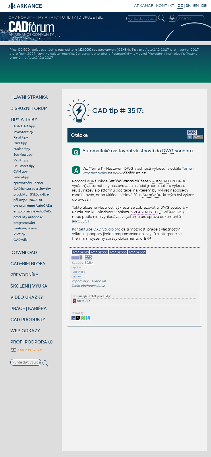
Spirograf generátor (92, 54)
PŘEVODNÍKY (24, 275)
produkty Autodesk (27, 217)
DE (204, 5)
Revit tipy (20, 137)
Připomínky (79, 281)
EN (196, 5)
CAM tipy (20, 171)
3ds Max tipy (22, 155)
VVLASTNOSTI (143, 212)
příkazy (189, 54)
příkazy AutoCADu (27, 200)
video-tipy (21, 177)
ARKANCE (144, 5)
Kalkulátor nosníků (59, 54)
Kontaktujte (93, 229)
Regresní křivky (123, 54)
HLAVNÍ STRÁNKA (29, 97)
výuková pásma (25, 228)
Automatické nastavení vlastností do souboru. (137, 151)
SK (188, 5)
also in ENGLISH (26, 350)
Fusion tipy (21, 149)
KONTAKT (165, 5)
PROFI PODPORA (28, 342)
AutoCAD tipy (23, 126)
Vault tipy (20, 160)
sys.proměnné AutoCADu (32, 206)
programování (24, 223)
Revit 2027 (27, 54)
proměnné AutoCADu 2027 (31, 58)
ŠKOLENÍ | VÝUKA (28, 286)
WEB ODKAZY (25, 330)
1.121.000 (84, 50)
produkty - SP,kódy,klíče (31, 194)
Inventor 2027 (188, 50)
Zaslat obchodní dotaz (88, 286)
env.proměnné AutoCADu (32, 211)
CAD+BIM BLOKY (28, 263)
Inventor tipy (23, 132)
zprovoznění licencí (28, 183)
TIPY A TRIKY (23, 119)
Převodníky (156, 54)
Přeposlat (99, 281)
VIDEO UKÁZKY (26, 297)
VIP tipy (19, 234)
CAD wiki (20, 240)
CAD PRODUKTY (27, 319)
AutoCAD (81, 300)
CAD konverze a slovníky (32, 189)
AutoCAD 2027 (157, 50)
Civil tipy (20, 143)
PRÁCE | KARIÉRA (28, 308)
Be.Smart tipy (23, 166)
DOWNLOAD (23, 252)
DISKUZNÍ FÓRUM (29, 108)
